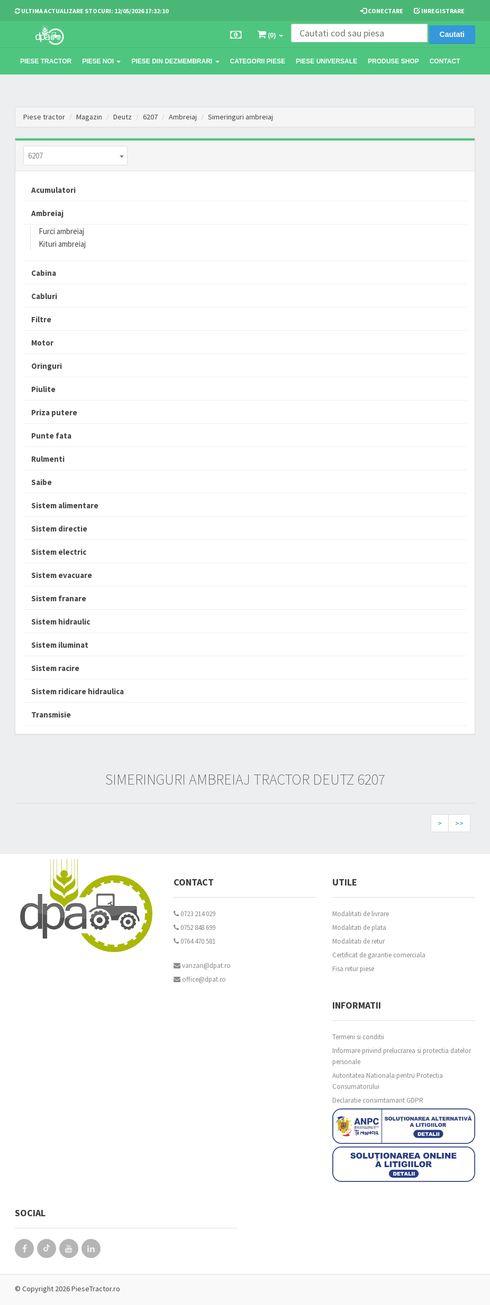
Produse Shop (393, 61)
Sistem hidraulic (60, 622)
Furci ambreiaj (61, 231)
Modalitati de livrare (360, 913)
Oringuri (46, 366)
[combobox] (75, 155)
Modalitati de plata (359, 927)
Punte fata (51, 436)
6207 (150, 117)
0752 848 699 (194, 927)
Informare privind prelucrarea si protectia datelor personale (401, 1056)
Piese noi (101, 61)
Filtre (41, 319)
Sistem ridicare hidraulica (77, 691)
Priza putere (54, 412)
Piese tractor (45, 61)
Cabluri (44, 296)
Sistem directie (59, 529)
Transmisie (51, 715)
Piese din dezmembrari (175, 61)
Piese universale (326, 61)
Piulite (43, 389)
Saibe (41, 482)
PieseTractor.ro (95, 1288)
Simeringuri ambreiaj (240, 117)
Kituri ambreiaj (62, 244)
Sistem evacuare (61, 575)
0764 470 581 (194, 941)
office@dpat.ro (200, 979)
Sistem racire (55, 668)
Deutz (122, 117)
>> (459, 823)
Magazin (89, 117)
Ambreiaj (183, 117)
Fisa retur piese (353, 968)
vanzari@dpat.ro (202, 965)
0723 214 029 (194, 913)
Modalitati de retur (358, 941)
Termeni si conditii (358, 1036)
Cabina (43, 273)
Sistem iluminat (59, 645)
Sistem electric (58, 552)
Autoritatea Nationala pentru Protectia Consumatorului (387, 1081)
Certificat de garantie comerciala (378, 954)
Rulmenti (48, 459)
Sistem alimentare (64, 505)
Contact (445, 61)
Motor (42, 343)
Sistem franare (58, 598)
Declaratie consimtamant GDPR (377, 1100)
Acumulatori (53, 190)
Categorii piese (257, 61)
